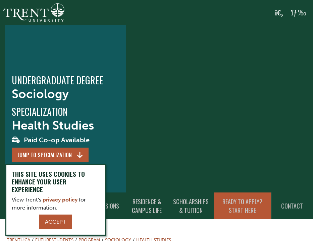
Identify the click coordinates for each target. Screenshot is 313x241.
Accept (55, 222)
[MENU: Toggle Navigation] (299, 12)
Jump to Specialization (45, 155)
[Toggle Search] (279, 13)
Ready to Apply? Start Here (242, 206)
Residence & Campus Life (147, 206)
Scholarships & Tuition (191, 206)
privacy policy (60, 199)
